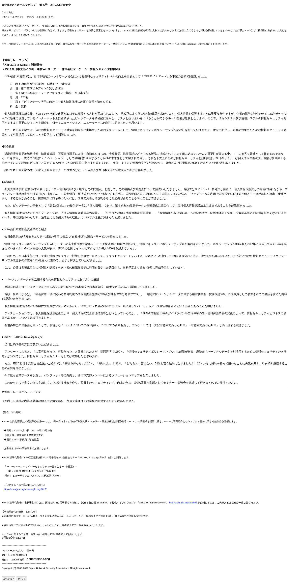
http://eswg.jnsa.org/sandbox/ (183, 502)
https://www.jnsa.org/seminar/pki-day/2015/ (25, 489)
